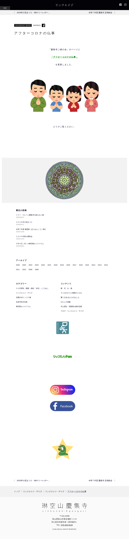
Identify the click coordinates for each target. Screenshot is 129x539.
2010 (24, 269)
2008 (37, 269)
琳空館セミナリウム (23, 306)
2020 (55, 265)
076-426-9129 (67, 525)
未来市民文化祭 (21, 302)
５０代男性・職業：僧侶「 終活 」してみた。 (33, 288)
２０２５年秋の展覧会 (24, 236)
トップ (17, 491)
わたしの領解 (66, 302)
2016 (81, 265)
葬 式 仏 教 (66, 288)
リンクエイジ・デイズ (22, 25)
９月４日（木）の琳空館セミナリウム (30, 244)
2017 (74, 265)
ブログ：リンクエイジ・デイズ (72, 311)
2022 (43, 265)
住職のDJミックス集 (23, 297)
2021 (49, 265)
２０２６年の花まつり (24, 222)
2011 (18, 269)
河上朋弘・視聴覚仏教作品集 (71, 306)
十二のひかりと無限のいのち (71, 293)
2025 (24, 265)
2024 (30, 265)
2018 (68, 265)
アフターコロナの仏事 (76, 491)
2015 (87, 265)
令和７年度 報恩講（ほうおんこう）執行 (31, 229)
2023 (37, 265)
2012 (106, 265)
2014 (93, 265)
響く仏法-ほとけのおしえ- (70, 297)
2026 (18, 265)
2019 (62, 265)
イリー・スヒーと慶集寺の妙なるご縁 (30, 215)
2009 (30, 269)
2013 (100, 265)
